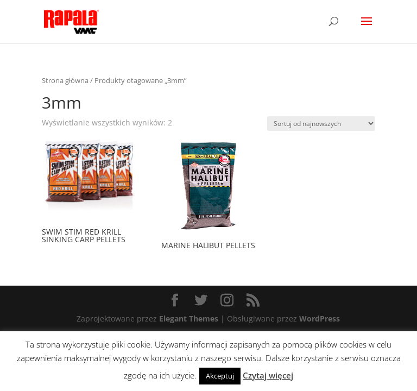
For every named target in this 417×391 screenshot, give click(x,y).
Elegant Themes (188, 318)
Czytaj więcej (268, 375)
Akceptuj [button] (220, 376)
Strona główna (65, 80)
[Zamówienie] (321, 123)
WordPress (319, 318)
